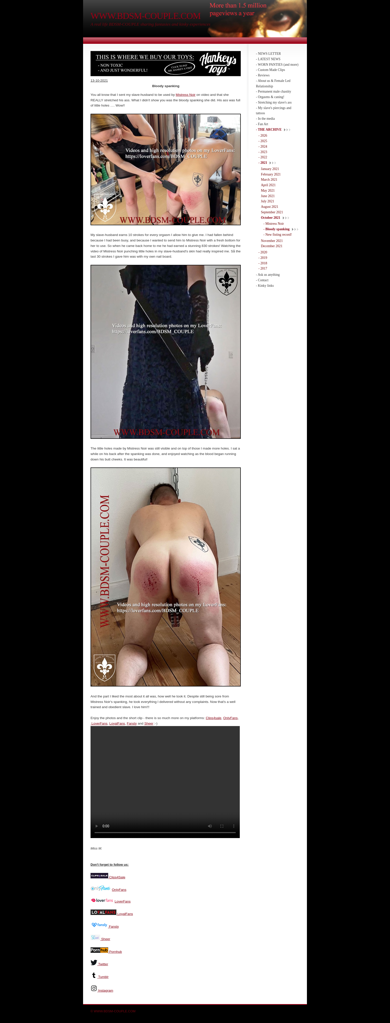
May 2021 (268, 190)
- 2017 (262, 268)
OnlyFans (230, 718)
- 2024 (262, 146)
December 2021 (271, 246)
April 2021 (268, 185)
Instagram (105, 990)
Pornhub (115, 951)
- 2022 (262, 157)
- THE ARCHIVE (269, 129)
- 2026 (262, 135)
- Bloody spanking (276, 229)
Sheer (148, 723)
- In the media (265, 118)
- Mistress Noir (273, 224)
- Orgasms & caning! (270, 97)
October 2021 (270, 218)
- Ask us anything (268, 275)
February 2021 (271, 174)
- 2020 (262, 252)
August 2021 (269, 207)
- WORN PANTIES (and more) (277, 64)
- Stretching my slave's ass (274, 102)
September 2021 (272, 212)
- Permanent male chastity (273, 91)
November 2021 (272, 241)
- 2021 (262, 163)
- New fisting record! (277, 234)
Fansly (132, 723)
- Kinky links (265, 285)
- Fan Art (262, 124)
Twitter (103, 964)
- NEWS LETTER (268, 54)
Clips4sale (213, 718)
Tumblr (103, 976)
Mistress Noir (185, 95)
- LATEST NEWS (268, 59)
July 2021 (267, 201)
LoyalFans (117, 723)
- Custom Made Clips (270, 70)
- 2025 (262, 141)
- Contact (262, 280)
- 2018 (262, 263)
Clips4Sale (116, 877)
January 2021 (270, 169)
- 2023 (262, 152)
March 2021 (269, 179)
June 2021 (268, 196)
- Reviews (263, 75)
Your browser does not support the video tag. (165, 782)
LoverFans (99, 723)
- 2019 (262, 258)
